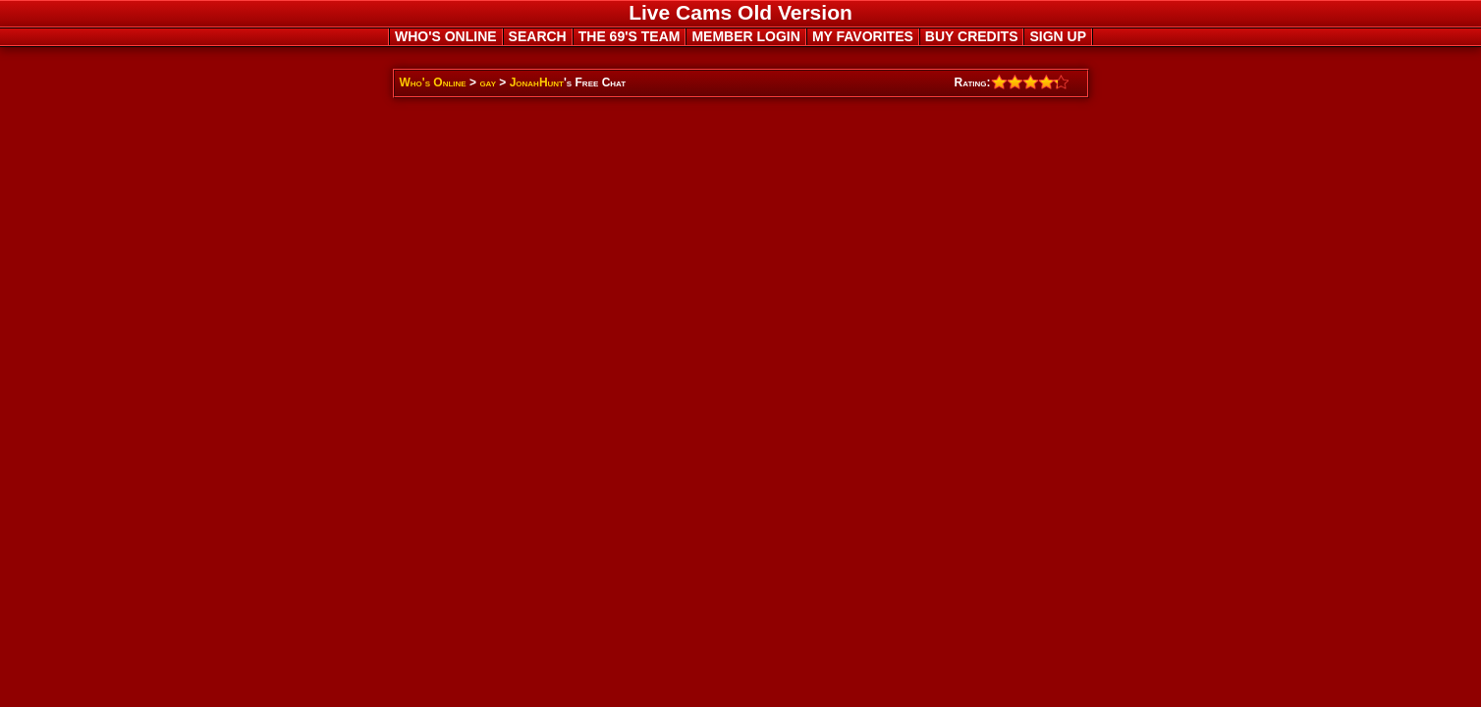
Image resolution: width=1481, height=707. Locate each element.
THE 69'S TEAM (629, 36)
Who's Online (433, 82)
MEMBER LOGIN (745, 36)
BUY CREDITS (971, 36)
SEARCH (538, 36)
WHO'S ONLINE (446, 36)
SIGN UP (1057, 36)
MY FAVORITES (862, 36)
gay (487, 82)
